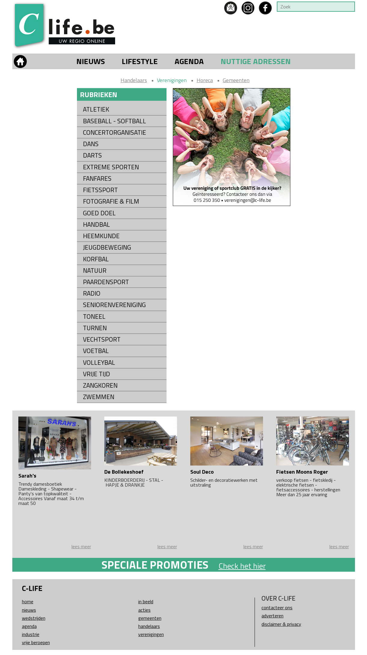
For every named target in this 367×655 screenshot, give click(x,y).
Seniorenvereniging (114, 305)
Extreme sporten (111, 167)
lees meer (81, 546)
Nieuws (90, 61)
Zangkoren (100, 385)
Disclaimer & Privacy (281, 624)
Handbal (96, 224)
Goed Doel (99, 213)
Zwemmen (98, 397)
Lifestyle (140, 61)
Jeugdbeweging (107, 247)
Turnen (95, 328)
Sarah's (27, 476)
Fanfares (97, 178)
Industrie (30, 634)
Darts (92, 155)
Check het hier (242, 566)
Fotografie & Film (111, 201)
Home (27, 601)
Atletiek (96, 109)
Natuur (94, 270)
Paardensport (106, 282)
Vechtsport (102, 339)
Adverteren (272, 615)
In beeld (145, 601)
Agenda (189, 61)
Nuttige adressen (256, 61)
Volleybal (99, 362)
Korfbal (96, 259)
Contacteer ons (276, 607)
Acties (144, 609)
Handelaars (134, 80)
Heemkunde (101, 236)
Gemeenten (236, 80)
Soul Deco (202, 472)
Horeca (205, 80)
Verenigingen (172, 80)
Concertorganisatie (114, 132)
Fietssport (100, 190)
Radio (91, 293)
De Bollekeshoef (124, 472)
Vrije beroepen (36, 642)
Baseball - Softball (114, 121)
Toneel (94, 316)
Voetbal (96, 351)
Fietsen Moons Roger (302, 472)
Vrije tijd (96, 374)
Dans (91, 144)
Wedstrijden (33, 618)
